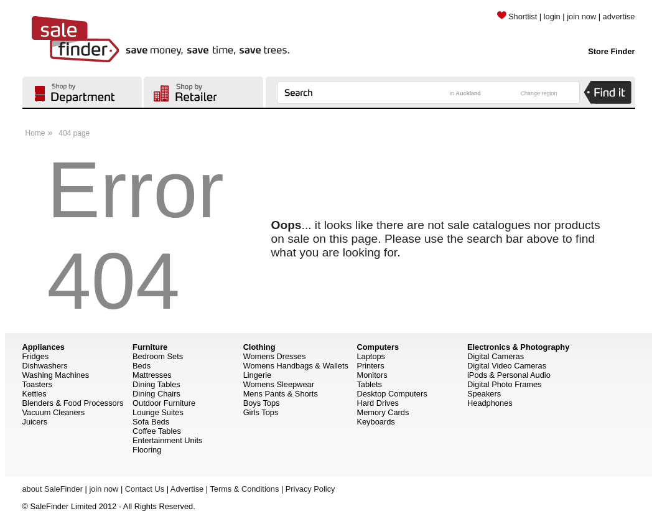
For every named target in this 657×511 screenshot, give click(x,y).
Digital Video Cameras (506, 365)
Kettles (34, 393)
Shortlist (517, 16)
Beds (142, 365)
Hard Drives (377, 403)
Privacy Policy (310, 489)
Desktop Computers (391, 393)
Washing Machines (56, 375)
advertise (619, 16)
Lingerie (257, 375)
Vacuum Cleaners (53, 412)
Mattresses (152, 375)
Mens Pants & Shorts (280, 393)
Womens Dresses (274, 356)
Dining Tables (156, 384)
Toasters (37, 384)
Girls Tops (261, 412)
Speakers (484, 393)
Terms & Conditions (244, 489)
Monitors (371, 375)
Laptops (370, 356)
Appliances (43, 347)
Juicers (35, 421)
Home (35, 133)
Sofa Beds (151, 421)
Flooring (147, 449)
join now (581, 16)
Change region (539, 93)
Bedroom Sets (158, 356)
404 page (74, 133)
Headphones (490, 403)
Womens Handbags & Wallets (295, 365)
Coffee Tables (157, 431)
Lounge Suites (158, 412)
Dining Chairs (156, 393)
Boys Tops (261, 403)
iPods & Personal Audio (509, 375)
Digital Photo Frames (504, 384)
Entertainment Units (167, 440)
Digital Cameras (495, 356)
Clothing (259, 347)
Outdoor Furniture (164, 403)
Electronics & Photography (518, 347)
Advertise (186, 489)
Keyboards (375, 421)
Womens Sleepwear (278, 384)
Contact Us (144, 489)
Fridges (35, 356)
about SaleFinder (52, 489)
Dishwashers (45, 365)
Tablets (369, 384)
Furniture (150, 347)
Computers (377, 347)
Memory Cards (382, 412)
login (552, 16)
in (465, 93)
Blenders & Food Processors (73, 403)
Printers (370, 365)
